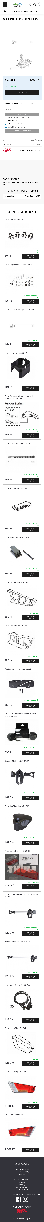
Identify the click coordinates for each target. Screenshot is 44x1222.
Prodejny (22, 1174)
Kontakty (22, 1185)
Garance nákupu (22, 1167)
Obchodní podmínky (22, 1169)
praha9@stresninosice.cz (17, 127)
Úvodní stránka (5, 11)
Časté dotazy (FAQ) (22, 1172)
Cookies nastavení (22, 1190)
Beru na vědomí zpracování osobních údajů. (18, 117)
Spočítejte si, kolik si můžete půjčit (30, 150)
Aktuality (22, 1182)
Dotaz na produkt (22, 131)
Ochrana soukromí (22, 1187)
